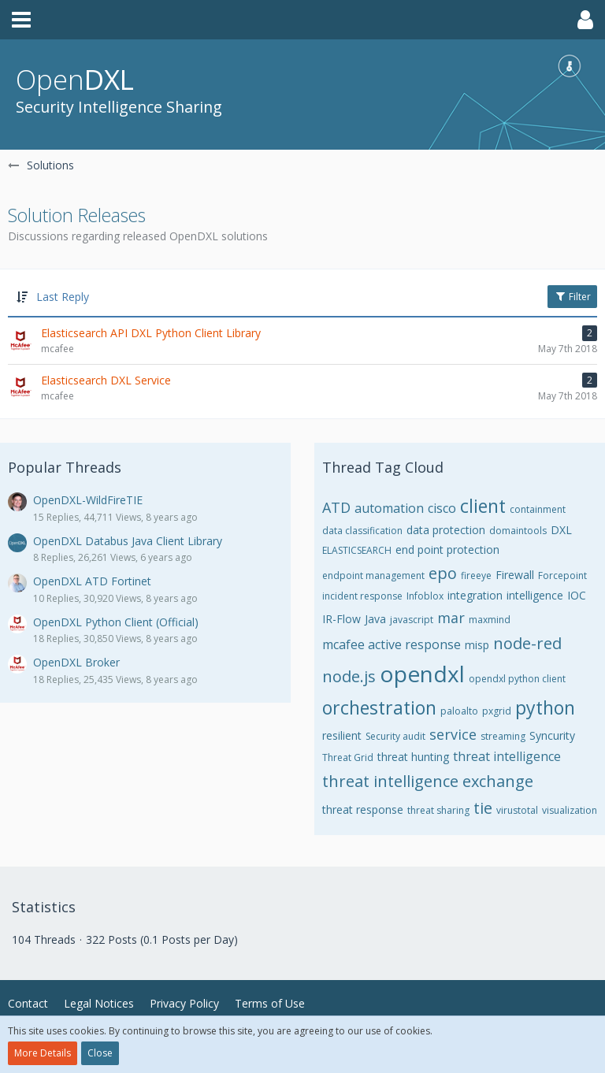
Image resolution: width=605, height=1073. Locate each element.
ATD (336, 507)
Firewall (515, 574)
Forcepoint (562, 575)
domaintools (518, 530)
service (453, 734)
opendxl (422, 674)
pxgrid (496, 711)
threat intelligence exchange (427, 781)
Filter (572, 296)
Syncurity (552, 735)
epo (443, 573)
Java (375, 618)
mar (451, 617)
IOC (576, 595)
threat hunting (413, 756)
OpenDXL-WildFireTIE (88, 499)
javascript (411, 619)
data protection (445, 529)
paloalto (459, 711)
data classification (362, 530)
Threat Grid (347, 757)
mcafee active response (391, 644)
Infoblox (425, 596)
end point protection (447, 549)
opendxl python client (517, 678)
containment (538, 509)
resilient (342, 735)
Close (100, 1053)
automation (389, 508)
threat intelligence (507, 756)
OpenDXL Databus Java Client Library (127, 540)
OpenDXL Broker (76, 662)
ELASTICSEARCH (357, 550)
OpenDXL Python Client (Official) (116, 621)
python (545, 707)
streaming (503, 736)
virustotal (517, 810)
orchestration (379, 707)
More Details (42, 1053)
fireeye (476, 575)
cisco (442, 508)
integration (475, 595)
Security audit (395, 736)
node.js (349, 676)
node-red (527, 643)
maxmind (489, 619)
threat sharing (438, 810)
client (483, 505)
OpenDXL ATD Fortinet (92, 581)
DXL (561, 529)
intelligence (535, 595)
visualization (569, 810)
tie (482, 808)
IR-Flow (341, 618)
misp (477, 644)
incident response (362, 596)
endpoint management (373, 575)
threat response (362, 809)
